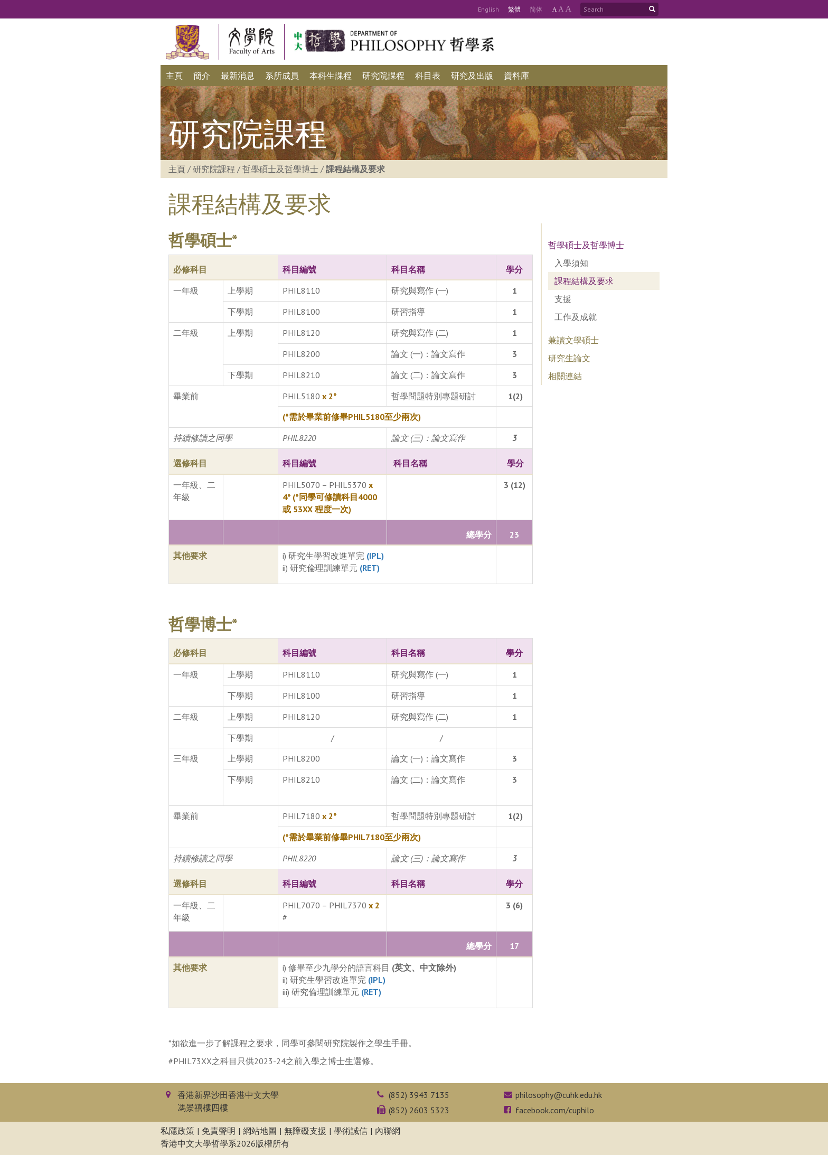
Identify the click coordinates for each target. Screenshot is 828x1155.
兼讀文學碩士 (573, 340)
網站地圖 (260, 1130)
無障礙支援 (305, 1130)
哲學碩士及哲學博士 (280, 169)
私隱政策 (177, 1130)
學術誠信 (351, 1130)
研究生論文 (569, 358)
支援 (562, 299)
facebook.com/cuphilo (554, 1110)
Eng (488, 9)
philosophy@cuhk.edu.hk (558, 1095)
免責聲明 (219, 1130)
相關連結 (565, 376)
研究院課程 (214, 169)
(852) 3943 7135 (419, 1095)
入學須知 (571, 263)
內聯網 (387, 1130)
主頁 (176, 169)
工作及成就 (575, 317)
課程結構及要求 (584, 281)
